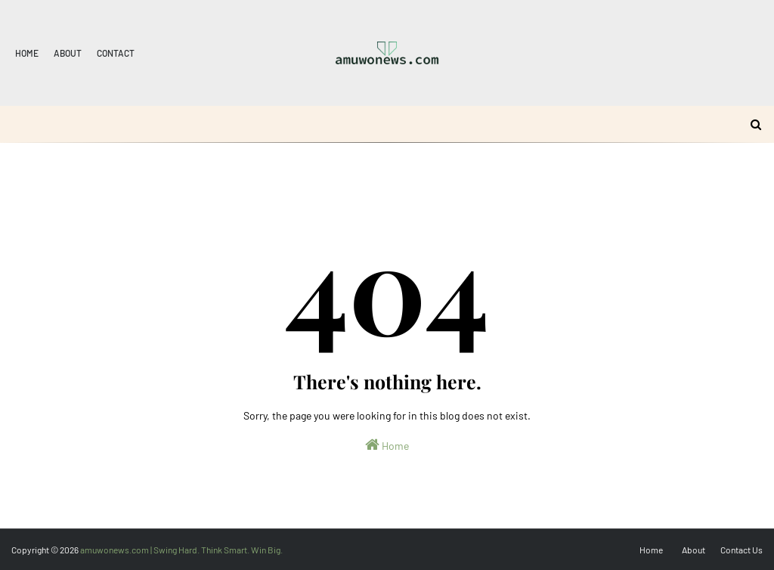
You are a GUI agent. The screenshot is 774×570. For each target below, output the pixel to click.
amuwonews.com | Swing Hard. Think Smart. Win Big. (181, 549)
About (68, 53)
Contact (116, 53)
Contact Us (741, 549)
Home (27, 53)
